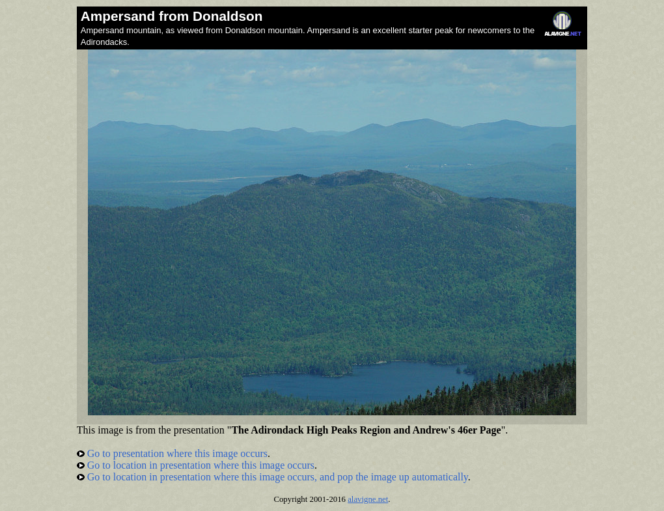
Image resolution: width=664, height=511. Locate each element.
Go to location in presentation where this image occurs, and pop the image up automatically (272, 476)
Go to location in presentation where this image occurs (195, 465)
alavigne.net (368, 499)
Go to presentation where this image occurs (172, 453)
